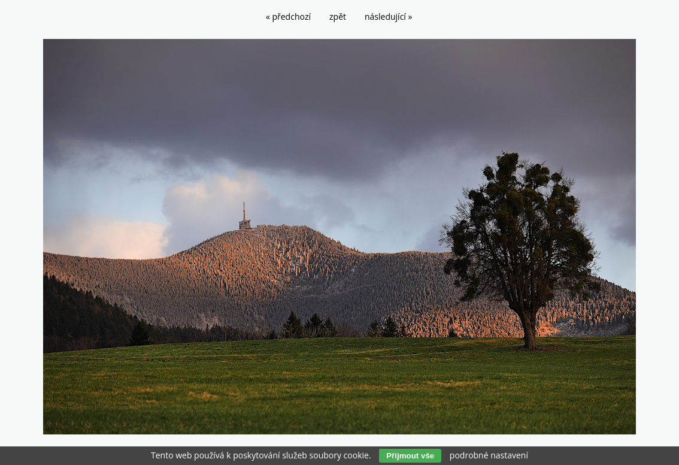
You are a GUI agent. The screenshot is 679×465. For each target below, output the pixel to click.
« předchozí (288, 16)
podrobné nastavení (489, 455)
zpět (337, 16)
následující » (388, 16)
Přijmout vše (410, 455)
